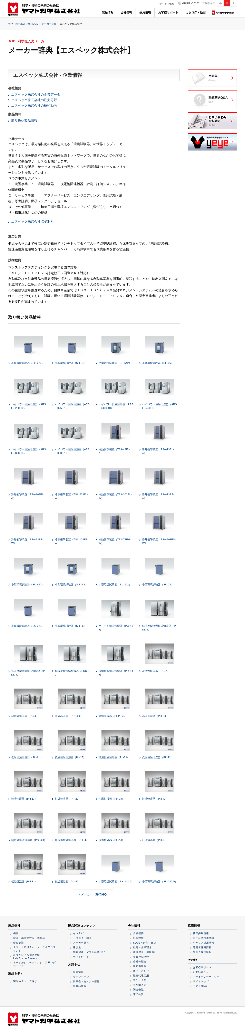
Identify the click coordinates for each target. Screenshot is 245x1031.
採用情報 (145, 12)
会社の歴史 (139, 961)
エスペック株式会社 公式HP (32, 221)
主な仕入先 (139, 980)
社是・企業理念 (142, 947)
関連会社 (138, 989)
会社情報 (126, 12)
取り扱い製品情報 (24, 120)
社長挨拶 (138, 938)
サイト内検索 (166, 3)
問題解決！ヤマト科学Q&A (89, 952)
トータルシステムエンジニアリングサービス (34, 964)
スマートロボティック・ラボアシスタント (34, 949)
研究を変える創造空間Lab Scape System (26, 957)
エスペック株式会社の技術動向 (34, 105)
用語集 (77, 947)
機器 (16, 933)
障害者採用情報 (202, 947)
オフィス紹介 (141, 970)
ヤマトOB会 (200, 986)
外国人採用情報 (202, 952)
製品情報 (107, 12)
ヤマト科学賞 (81, 956)
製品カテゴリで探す (25, 981)
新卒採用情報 (201, 933)
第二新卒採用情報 (203, 938)
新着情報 (78, 972)
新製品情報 (79, 986)
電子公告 (138, 994)
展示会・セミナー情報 (86, 981)
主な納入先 (139, 985)
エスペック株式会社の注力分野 (34, 100)
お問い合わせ (201, 972)
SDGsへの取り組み (144, 942)
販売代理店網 (141, 975)
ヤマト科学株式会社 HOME (23, 23)
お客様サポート (168, 12)
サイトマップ (201, 981)
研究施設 (18, 942)
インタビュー (81, 933)
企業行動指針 (141, 956)
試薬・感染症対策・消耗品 (29, 938)
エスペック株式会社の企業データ (35, 94)
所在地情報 (139, 966)
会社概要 (138, 933)
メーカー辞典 (49, 23)
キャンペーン (81, 976)
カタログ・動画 (196, 12)
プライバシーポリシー (206, 976)
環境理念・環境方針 (145, 952)
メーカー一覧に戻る (94, 894)
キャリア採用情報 (203, 942)
